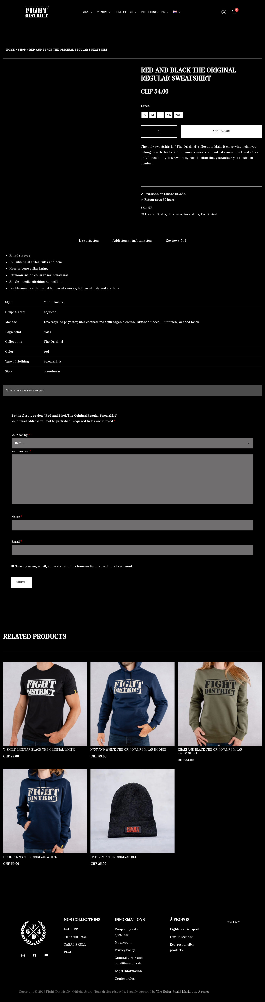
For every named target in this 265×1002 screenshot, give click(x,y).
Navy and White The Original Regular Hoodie (128, 750)
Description (89, 240)
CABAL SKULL (75, 944)
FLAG (68, 952)
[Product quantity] (159, 131)
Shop (22, 50)
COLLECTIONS (124, 12)
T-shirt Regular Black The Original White (39, 750)
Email (16, 541)
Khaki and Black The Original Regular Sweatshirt (210, 752)
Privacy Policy (125, 950)
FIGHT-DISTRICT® (153, 12)
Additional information (132, 240)
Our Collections (181, 937)
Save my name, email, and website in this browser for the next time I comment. (74, 566)
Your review (21, 451)
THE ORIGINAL (75, 937)
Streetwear (175, 214)
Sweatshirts (191, 214)
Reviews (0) (176, 240)
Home (10, 50)
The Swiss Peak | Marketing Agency (182, 991)
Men (163, 214)
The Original (209, 214)
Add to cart (222, 131)
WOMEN (101, 12)
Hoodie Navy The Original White (30, 857)
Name (16, 517)
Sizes (145, 106)
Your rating (20, 435)
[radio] (145, 115)
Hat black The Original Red (113, 857)
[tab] (89, 240)
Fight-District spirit (184, 929)
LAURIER (71, 929)
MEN (85, 12)
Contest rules (125, 978)
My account (123, 942)
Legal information (128, 971)
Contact (233, 922)
